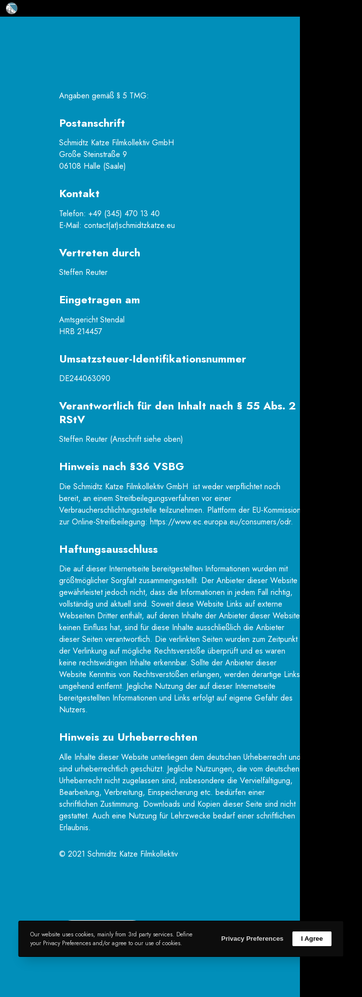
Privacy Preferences (252, 938)
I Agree (312, 938)
